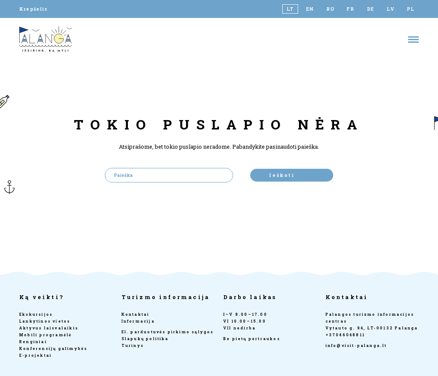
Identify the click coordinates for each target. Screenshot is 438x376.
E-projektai (35, 355)
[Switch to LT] (290, 9)
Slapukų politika (145, 338)
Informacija (138, 321)
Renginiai (33, 341)
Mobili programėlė (45, 334)
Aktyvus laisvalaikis (48, 328)
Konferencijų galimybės (53, 348)
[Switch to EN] (310, 9)
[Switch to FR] (350, 9)
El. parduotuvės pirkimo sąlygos (167, 331)
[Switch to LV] (390, 9)
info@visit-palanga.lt (356, 345)
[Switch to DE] (370, 9)
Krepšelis (33, 9)
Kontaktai (135, 314)
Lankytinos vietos (44, 321)
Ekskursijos (36, 314)
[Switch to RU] (330, 9)
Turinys (132, 345)
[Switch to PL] (410, 9)
